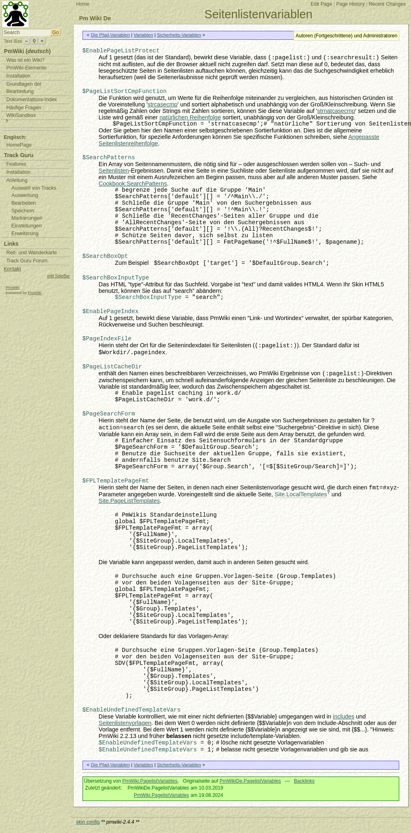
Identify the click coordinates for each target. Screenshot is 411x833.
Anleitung (16, 180)
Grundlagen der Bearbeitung (23, 88)
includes (343, 716)
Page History (350, 4)
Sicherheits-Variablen (179, 34)
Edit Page (321, 4)
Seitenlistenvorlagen (125, 723)
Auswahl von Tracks (34, 188)
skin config (88, 822)
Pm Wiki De (95, 18)
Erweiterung (24, 233)
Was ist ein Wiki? (25, 60)
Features (16, 164)
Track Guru (18, 155)
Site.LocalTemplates (300, 494)
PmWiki (13, 287)
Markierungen (26, 218)
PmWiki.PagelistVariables (150, 781)
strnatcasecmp (336, 111)
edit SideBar (58, 276)
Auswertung (24, 195)
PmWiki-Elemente (26, 68)
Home (82, 4)
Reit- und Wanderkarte (31, 252)
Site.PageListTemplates (129, 501)
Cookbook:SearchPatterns (133, 183)
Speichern (22, 211)
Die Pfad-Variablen (110, 34)
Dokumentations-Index (31, 99)
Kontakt (12, 269)
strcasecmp (163, 104)
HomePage (18, 145)
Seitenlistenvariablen (258, 14)
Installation (18, 76)
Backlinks (304, 781)
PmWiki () (27, 51)
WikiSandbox (21, 115)
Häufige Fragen (23, 107)
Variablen (143, 34)
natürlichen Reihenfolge (190, 117)
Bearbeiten (23, 203)
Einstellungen (26, 226)
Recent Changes (387, 4)
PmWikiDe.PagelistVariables (250, 781)
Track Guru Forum (26, 261)
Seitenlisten (114, 170)
